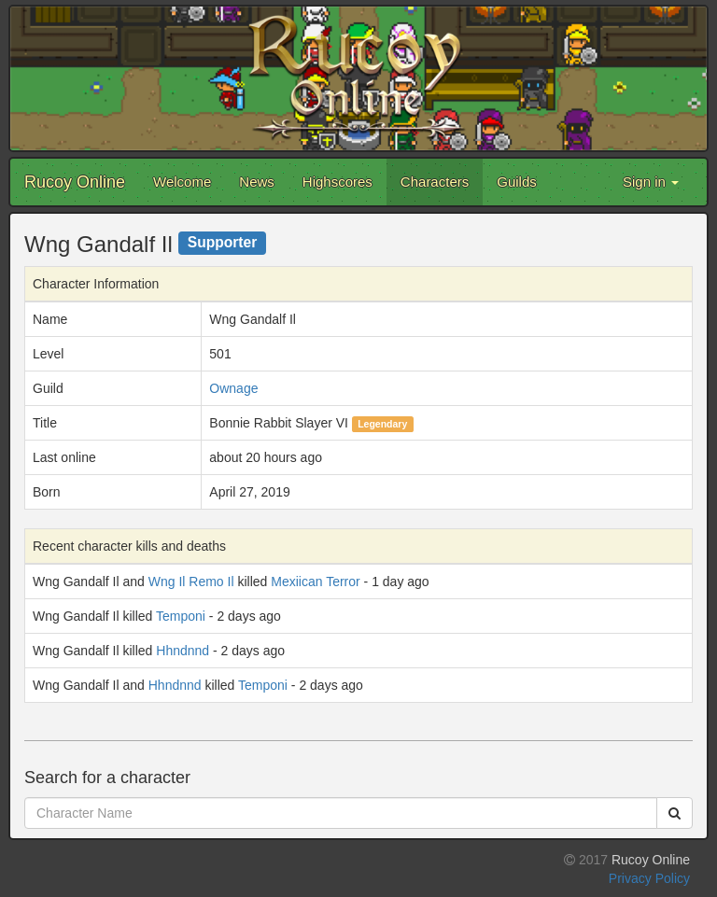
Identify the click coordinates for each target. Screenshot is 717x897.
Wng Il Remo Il (191, 581)
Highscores (337, 181)
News (256, 181)
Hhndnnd (182, 650)
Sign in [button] (651, 181)
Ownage (233, 388)
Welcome (182, 181)
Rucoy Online (74, 182)
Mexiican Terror (315, 581)
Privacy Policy (649, 878)
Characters (435, 181)
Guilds (517, 181)
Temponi (180, 616)
